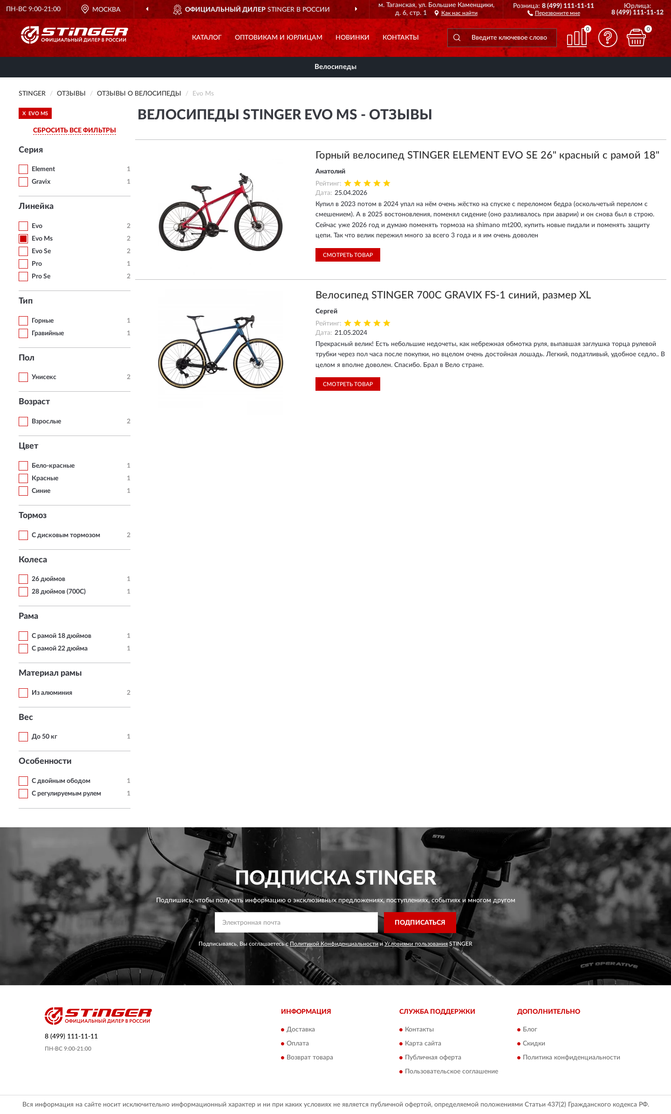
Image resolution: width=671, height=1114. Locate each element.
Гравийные (48, 333)
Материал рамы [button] (50, 673)
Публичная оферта (433, 1058)
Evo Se (41, 251)
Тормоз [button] (33, 516)
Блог (530, 1030)
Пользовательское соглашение (451, 1072)
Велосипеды (335, 66)
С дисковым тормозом (66, 535)
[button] (553, 12)
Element (43, 169)
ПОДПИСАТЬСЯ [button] (420, 923)
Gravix (41, 182)
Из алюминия (52, 693)
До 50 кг (44, 736)
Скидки (534, 1044)
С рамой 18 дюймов (61, 636)
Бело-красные (53, 466)
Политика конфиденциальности (571, 1058)
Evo (37, 226)
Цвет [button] (28, 446)
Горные (43, 321)
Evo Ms (42, 238)
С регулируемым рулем (66, 793)
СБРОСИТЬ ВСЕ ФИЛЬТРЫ (74, 130)
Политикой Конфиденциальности (334, 944)
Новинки (353, 38)
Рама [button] (28, 616)
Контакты (401, 38)
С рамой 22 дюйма (60, 648)
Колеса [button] (33, 560)
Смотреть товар (348, 255)
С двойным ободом (61, 781)
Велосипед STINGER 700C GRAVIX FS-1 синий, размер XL (453, 295)
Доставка (301, 1030)
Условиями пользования (416, 944)
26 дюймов (48, 579)
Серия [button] (31, 150)
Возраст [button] (34, 402)
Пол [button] (26, 358)
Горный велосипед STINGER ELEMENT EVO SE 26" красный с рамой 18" (487, 155)
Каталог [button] (207, 38)
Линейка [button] (36, 206)
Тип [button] (26, 301)
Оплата (298, 1044)
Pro (37, 264)
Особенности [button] (45, 761)
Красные (45, 478)
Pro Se (41, 276)
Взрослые (46, 421)
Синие (41, 491)
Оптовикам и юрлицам (278, 38)
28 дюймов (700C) (59, 591)
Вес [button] (26, 717)
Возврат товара (310, 1058)
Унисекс (44, 377)
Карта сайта (423, 1044)
